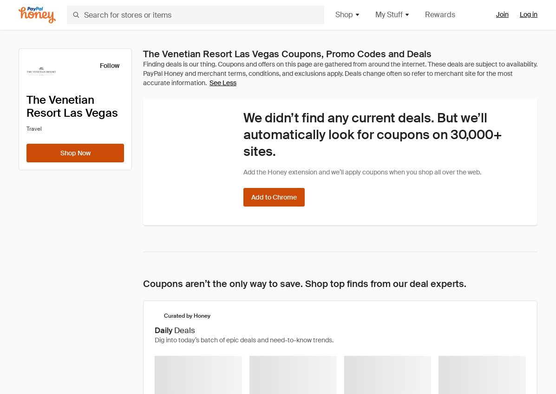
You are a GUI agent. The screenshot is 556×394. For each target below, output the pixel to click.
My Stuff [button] (392, 15)
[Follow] (104, 65)
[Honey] (37, 15)
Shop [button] (347, 15)
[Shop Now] (75, 153)
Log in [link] (528, 14)
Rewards (440, 15)
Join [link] (502, 14)
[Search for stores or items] (195, 15)
